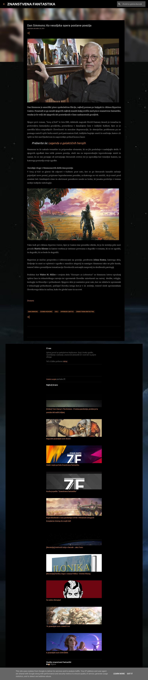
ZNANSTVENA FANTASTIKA (31, 4)
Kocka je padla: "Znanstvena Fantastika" (61, 491)
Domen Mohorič (46, 311)
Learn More (119, 674)
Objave (52, 664)
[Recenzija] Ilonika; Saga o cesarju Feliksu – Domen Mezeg (68, 574)
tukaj (65, 361)
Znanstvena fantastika (85, 311)
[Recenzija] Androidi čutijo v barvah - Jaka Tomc (64, 547)
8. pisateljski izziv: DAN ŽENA (57, 653)
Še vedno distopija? (53, 600)
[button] (28, 33)
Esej (56, 311)
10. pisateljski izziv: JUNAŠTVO (58, 626)
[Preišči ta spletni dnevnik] (133, 4)
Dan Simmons (33, 311)
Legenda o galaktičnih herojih (67, 143)
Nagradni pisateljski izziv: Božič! (58, 439)
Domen (30, 300)
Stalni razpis (51, 379)
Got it (130, 674)
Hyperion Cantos (67, 311)
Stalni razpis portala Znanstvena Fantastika (62, 465)
